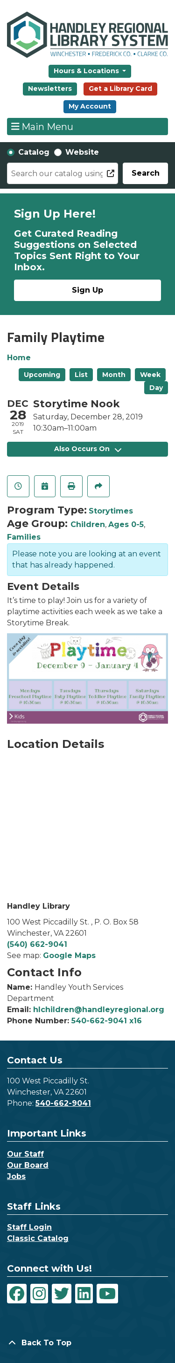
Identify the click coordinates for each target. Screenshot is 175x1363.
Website (82, 152)
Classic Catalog (38, 1238)
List (81, 374)
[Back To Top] (87, 1343)
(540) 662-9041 (37, 944)
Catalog (33, 152)
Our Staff (25, 1154)
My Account (90, 106)
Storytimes (111, 511)
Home (19, 357)
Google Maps (69, 955)
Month (114, 374)
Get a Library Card (120, 88)
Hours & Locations (87, 71)
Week (150, 374)
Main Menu (42, 126)
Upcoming (42, 374)
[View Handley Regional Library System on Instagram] (39, 1293)
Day (156, 388)
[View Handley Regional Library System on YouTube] (107, 1293)
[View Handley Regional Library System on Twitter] (61, 1293)
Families (24, 537)
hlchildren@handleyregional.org (98, 1009)
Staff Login (29, 1227)
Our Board (28, 1165)
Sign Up (87, 290)
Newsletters (50, 88)
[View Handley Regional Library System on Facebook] (17, 1293)
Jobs (16, 1176)
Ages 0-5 (126, 524)
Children (87, 524)
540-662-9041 (63, 1103)
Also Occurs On (87, 449)
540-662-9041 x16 (106, 1020)
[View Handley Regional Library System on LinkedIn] (84, 1293)
